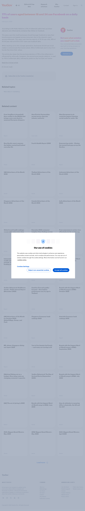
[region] (43, 255)
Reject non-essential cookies (38, 270)
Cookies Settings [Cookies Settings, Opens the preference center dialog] (23, 266)
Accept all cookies (61, 270)
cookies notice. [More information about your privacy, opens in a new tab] (22, 260)
